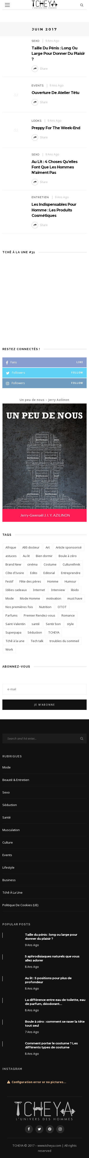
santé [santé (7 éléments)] (36, 624)
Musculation (11, 830)
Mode (6, 767)
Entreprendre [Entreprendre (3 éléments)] (70, 573)
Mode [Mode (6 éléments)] (9, 598)
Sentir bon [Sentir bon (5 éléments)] (53, 624)
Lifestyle (8, 867)
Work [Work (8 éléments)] (9, 649)
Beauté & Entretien (15, 780)
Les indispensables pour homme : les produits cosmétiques (54, 210)
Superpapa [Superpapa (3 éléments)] (13, 632)
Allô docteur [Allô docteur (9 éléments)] (30, 547)
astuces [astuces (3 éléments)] (11, 556)
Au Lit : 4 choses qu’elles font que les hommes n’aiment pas (54, 167)
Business (9, 880)
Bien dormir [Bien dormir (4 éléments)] (44, 556)
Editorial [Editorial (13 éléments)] (49, 573)
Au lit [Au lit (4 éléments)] (26, 556)
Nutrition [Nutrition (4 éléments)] (45, 607)
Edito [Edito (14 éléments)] (33, 573)
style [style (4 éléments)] (70, 624)
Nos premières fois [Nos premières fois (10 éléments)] (19, 607)
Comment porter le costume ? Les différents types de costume (51, 1045)
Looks (37, 120)
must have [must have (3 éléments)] (74, 598)
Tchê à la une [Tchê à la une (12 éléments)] (14, 641)
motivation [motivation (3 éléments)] (53, 598)
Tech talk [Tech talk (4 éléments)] (37, 641)
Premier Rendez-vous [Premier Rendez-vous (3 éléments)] (39, 615)
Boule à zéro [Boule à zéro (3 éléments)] (68, 556)
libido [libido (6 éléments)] (75, 590)
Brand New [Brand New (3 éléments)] (13, 564)
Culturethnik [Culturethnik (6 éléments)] (71, 564)
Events (38, 85)
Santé (6, 817)
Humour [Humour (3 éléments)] (70, 581)
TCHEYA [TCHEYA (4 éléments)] (53, 632)
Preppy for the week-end (56, 127)
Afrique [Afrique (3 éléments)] (10, 547)
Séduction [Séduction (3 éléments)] (35, 632)
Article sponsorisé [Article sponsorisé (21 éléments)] (69, 547)
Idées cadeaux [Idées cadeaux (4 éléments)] (16, 590)
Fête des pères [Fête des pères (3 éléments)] (30, 581)
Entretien (40, 197)
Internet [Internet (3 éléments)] (39, 590)
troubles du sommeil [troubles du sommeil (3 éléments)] (64, 641)
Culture (7, 842)
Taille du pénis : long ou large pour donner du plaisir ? (58, 53)
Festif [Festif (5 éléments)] (9, 581)
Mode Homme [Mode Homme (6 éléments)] (30, 598)
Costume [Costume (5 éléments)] (50, 564)
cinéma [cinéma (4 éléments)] (32, 564)
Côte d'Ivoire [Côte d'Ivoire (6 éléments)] (14, 573)
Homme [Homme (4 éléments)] (52, 581)
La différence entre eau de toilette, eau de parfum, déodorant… (55, 1002)
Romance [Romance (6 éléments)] (68, 615)
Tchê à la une (12, 892)
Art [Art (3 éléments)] (48, 547)
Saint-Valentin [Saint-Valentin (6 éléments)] (15, 624)
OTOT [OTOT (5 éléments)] (62, 607)
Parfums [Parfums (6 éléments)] (11, 615)
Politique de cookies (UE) (20, 905)
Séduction (9, 805)
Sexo (35, 41)
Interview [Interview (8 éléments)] (58, 590)
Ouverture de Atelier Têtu (55, 92)
